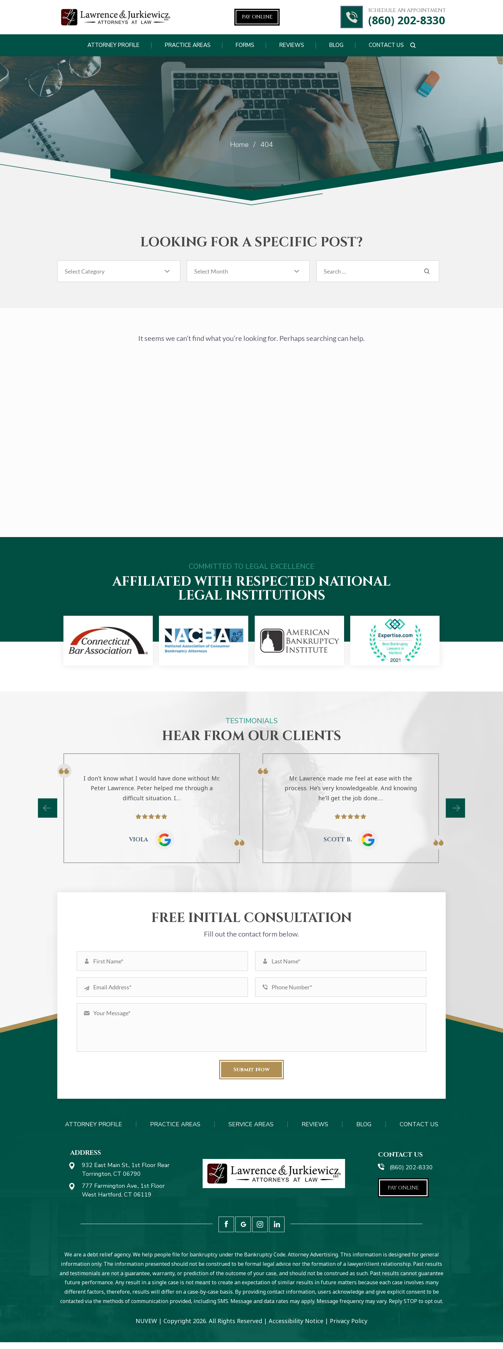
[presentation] (47, 808)
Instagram (260, 1231)
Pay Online (257, 17)
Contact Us (386, 45)
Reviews (291, 45)
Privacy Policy (348, 1327)
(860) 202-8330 (406, 20)
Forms (245, 45)
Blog (336, 45)
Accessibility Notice (296, 1327)
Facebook (226, 1231)
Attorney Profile (113, 45)
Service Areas (251, 1131)
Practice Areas (187, 45)
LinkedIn (277, 1231)
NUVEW (146, 1327)
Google (243, 1231)
